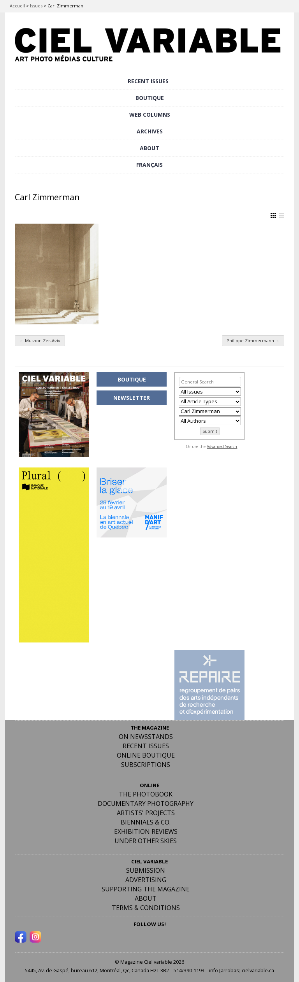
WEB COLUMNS (149, 114)
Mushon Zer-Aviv (39, 340)
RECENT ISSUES (148, 81)
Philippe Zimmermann (253, 340)
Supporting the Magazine (146, 889)
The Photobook (145, 794)
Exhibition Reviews (146, 831)
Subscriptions (145, 764)
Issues (36, 6)
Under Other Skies (145, 841)
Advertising (145, 879)
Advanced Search (222, 446)
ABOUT (149, 148)
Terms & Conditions (146, 907)
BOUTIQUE (149, 98)
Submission (145, 870)
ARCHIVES (150, 131)
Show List (281, 215)
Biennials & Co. (146, 822)
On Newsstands (146, 736)
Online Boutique (146, 755)
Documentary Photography (145, 803)
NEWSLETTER (131, 397)
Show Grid (273, 215)
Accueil (17, 6)
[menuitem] (149, 165)
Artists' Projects (146, 813)
